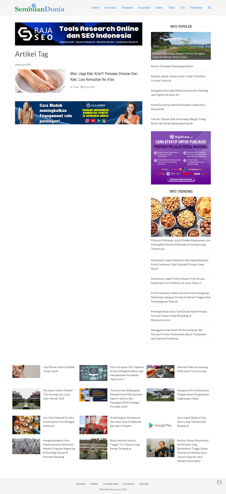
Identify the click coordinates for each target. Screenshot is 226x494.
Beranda (80, 483)
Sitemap (143, 483)
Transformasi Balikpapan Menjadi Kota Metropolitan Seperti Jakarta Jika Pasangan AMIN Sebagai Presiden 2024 (126, 398)
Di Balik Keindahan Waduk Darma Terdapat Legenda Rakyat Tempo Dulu (178, 55)
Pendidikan (196, 7)
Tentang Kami (110, 483)
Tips (182, 7)
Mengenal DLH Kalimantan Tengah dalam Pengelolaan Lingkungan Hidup (193, 394)
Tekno (171, 7)
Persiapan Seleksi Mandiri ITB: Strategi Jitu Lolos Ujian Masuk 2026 (58, 394)
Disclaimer (129, 483)
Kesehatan (110, 7)
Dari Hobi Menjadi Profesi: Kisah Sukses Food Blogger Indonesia (59, 421)
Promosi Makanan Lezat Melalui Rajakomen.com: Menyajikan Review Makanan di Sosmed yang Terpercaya (181, 244)
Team (76, 87)
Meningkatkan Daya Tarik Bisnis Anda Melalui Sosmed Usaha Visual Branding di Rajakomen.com (179, 316)
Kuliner (159, 7)
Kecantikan (144, 7)
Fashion (95, 7)
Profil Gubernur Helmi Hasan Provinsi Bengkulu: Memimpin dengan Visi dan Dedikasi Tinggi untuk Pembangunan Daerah (181, 297)
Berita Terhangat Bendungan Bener (172, 66)
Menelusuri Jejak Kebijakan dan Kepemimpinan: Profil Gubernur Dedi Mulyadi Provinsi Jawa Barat (180, 264)
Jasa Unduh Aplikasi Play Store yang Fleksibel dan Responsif (191, 421)
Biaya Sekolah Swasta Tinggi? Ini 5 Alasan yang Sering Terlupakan (125, 444)
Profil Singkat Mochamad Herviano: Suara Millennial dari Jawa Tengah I (125, 421)
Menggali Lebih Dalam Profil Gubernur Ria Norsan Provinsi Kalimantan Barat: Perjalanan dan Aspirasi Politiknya (178, 334)
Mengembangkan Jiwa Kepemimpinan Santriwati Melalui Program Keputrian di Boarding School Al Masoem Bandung (59, 448)
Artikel (94, 483)
